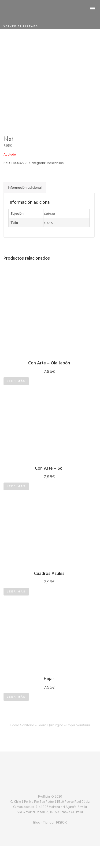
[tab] (25, 187)
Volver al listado (21, 26)
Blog (36, 822)
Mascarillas (55, 163)
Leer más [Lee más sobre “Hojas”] (16, 696)
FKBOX (61, 822)
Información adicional (24, 187)
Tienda (48, 822)
